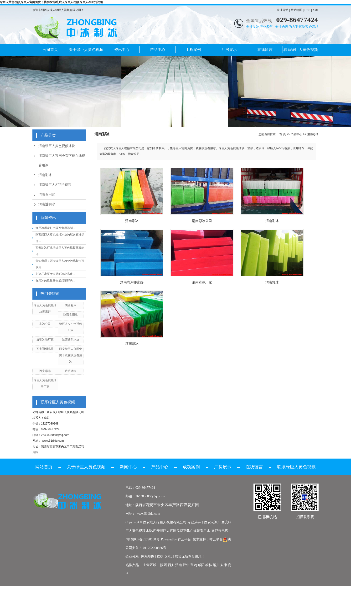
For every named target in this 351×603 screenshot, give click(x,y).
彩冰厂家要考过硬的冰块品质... (55, 274)
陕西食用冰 (70, 314)
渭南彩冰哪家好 (132, 282)
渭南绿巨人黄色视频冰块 (56, 146)
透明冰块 (70, 371)
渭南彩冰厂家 (202, 282)
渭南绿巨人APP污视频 (54, 185)
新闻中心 (128, 467)
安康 (223, 565)
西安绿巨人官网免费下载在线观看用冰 (70, 355)
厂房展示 (229, 50)
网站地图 (296, 10)
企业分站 (282, 10)
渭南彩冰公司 (202, 221)
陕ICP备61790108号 (145, 539)
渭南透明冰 (46, 204)
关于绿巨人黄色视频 (86, 50)
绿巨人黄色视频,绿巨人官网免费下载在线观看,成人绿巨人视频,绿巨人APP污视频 (51, 2)
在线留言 (265, 50)
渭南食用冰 (46, 194)
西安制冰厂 (212, 522)
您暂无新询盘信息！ (190, 556)
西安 (171, 565)
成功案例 (191, 467)
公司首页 (50, 50)
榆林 (208, 565)
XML (316, 10)
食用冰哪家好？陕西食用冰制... (55, 228)
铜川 (216, 565)
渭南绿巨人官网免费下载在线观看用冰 (61, 160)
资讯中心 (121, 50)
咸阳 (201, 565)
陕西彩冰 (70, 305)
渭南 (178, 565)
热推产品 (132, 565)
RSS (307, 10)
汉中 (186, 565)
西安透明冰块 (45, 349)
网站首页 (43, 467)
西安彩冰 (45, 371)
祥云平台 (184, 539)
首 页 (282, 134)
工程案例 (193, 50)
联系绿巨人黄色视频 (301, 50)
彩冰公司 (45, 324)
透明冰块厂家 (45, 339)
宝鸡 (193, 565)
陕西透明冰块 (70, 339)
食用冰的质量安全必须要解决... (55, 280)
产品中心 (157, 50)
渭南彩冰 (45, 175)
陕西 (163, 565)
